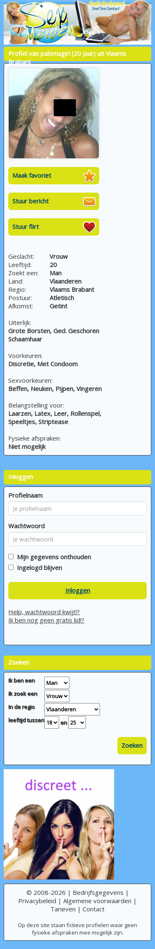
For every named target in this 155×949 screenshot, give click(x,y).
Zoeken (132, 745)
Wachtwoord (26, 526)
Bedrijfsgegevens (98, 892)
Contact (94, 909)
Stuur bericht (30, 201)
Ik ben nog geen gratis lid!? (46, 620)
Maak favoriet (31, 175)
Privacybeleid (37, 901)
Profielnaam (25, 495)
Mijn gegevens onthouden (52, 557)
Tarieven (63, 909)
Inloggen (77, 590)
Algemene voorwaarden (97, 901)
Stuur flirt (25, 226)
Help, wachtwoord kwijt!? (44, 612)
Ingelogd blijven (38, 567)
